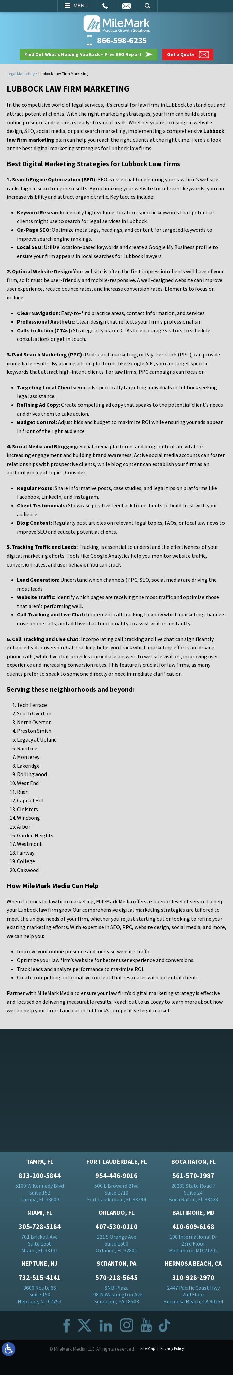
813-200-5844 (40, 1175)
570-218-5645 (116, 1277)
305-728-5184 (40, 1226)
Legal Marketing (21, 73)
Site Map (147, 1348)
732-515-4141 (40, 1277)
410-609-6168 (193, 1226)
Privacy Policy (172, 1348)
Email (126, 6)
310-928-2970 (193, 1277)
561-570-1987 (193, 1175)
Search (147, 6)
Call (105, 6)
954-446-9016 (116, 1175)
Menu (81, 5)
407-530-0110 (116, 1226)
